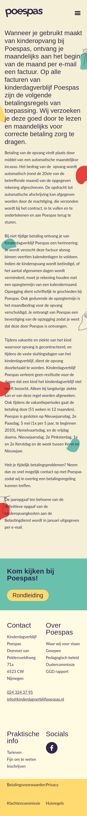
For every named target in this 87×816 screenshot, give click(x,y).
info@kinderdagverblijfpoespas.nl (35, 699)
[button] (78, 13)
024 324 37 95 (20, 692)
